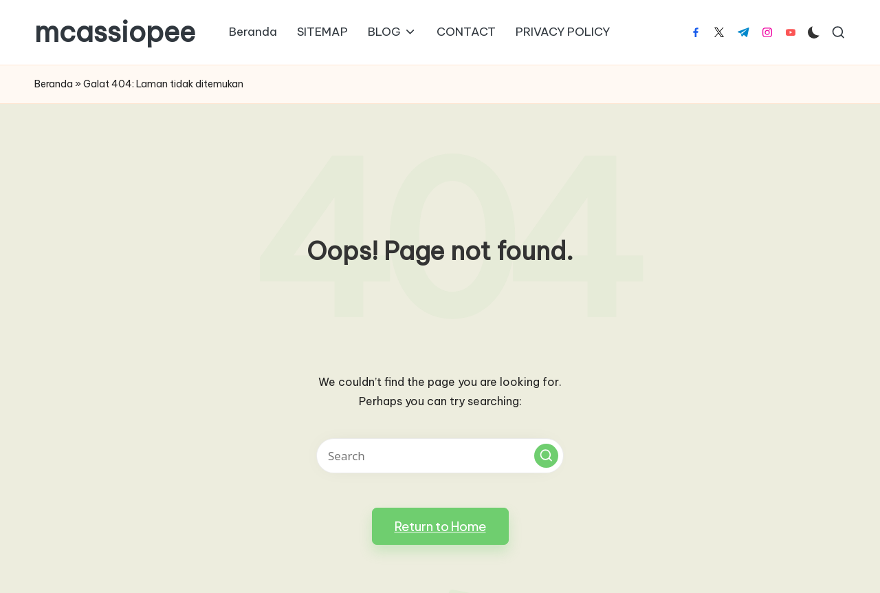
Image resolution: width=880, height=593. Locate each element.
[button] (546, 456)
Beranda (53, 84)
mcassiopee (114, 32)
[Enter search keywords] (440, 455)
